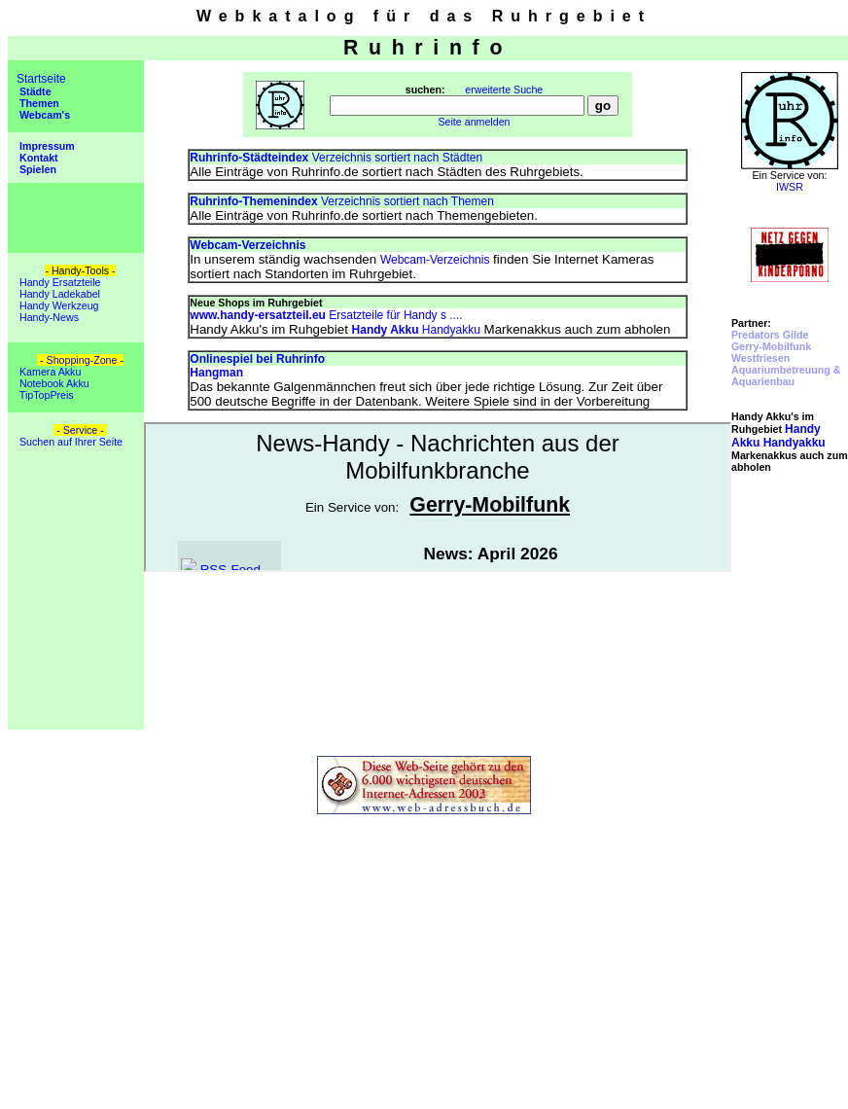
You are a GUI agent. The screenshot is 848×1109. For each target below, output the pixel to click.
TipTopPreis (45, 395)
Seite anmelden (474, 121)
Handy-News (48, 317)
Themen (38, 103)
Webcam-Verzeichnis (435, 260)
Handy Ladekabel (58, 294)
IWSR (789, 187)
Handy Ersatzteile (58, 282)
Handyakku (416, 330)
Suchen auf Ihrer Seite (70, 441)
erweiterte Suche (504, 89)
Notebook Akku (53, 383)
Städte (34, 91)
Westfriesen (760, 358)
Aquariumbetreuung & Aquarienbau (785, 375)
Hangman (216, 372)
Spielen (36, 169)
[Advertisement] (789, 613)
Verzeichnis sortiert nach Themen (342, 201)
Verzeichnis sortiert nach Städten (336, 157)
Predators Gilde (769, 334)
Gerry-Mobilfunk (771, 346)
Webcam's (43, 115)
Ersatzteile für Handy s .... (326, 315)
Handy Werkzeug (58, 305)
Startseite (41, 79)
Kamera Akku (49, 371)
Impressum (46, 146)
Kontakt (37, 157)
